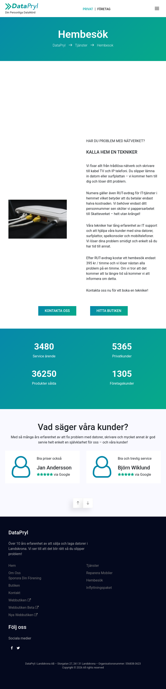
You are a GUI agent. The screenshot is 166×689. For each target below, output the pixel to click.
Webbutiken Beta (23, 607)
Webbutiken (19, 600)
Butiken (14, 585)
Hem (12, 566)
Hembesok (105, 45)
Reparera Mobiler (99, 573)
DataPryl (59, 45)
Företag (103, 9)
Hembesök (94, 580)
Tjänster (81, 45)
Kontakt (14, 593)
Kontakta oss (57, 311)
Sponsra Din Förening (24, 578)
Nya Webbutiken (23, 615)
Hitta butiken (109, 311)
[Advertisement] (83, 93)
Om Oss (14, 573)
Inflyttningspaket (99, 588)
